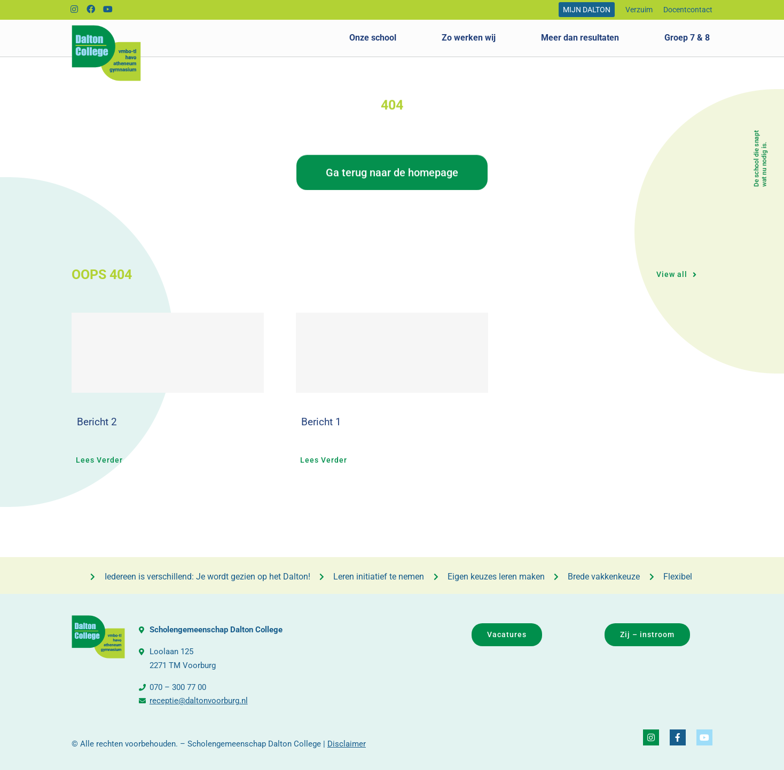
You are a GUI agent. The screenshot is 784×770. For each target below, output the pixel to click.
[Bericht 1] (392, 353)
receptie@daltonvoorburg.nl (199, 700)
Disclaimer (346, 744)
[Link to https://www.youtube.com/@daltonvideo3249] (108, 9)
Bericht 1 (321, 422)
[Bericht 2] (168, 353)
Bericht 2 (97, 422)
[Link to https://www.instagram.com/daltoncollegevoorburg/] (74, 9)
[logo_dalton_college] (106, 29)
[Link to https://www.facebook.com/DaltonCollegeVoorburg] (91, 9)
